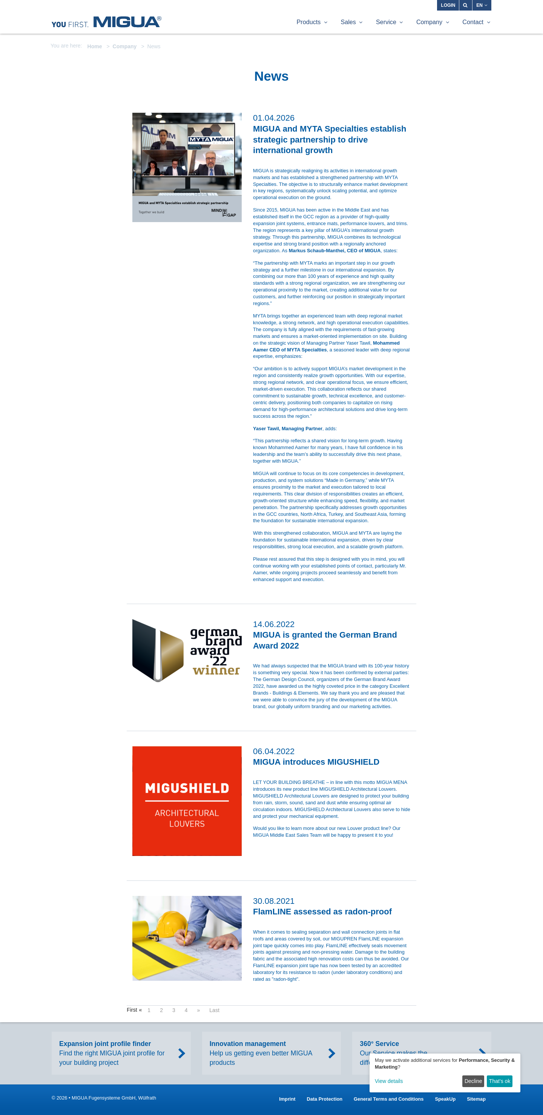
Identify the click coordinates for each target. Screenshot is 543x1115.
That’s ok (500, 1081)
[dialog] (445, 1073)
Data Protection (325, 1099)
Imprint (287, 1099)
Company (125, 46)
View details (389, 1081)
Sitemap (476, 1099)
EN (482, 5)
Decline (473, 1081)
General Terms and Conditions (388, 1099)
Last (214, 1010)
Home (94, 46)
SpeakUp (445, 1099)
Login (448, 5)
